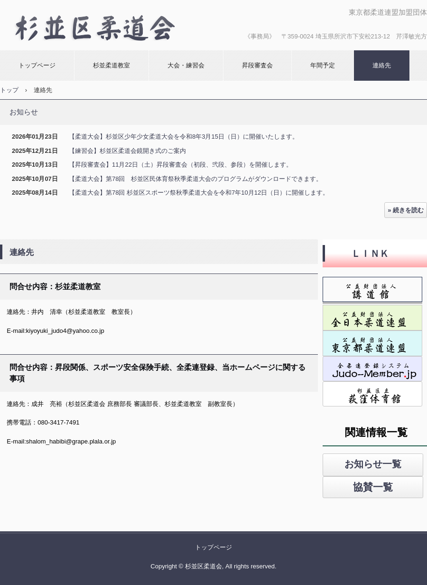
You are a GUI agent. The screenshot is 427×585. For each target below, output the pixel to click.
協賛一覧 (373, 486)
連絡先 (381, 65)
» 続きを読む (406, 210)
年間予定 (322, 65)
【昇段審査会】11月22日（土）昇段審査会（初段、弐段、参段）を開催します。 (180, 164)
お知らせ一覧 (372, 464)
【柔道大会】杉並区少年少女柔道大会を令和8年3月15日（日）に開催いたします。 (183, 136)
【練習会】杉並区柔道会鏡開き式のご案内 (127, 150)
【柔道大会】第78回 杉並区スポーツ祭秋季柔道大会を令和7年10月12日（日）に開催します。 (199, 192)
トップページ (37, 65)
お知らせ (23, 112)
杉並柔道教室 (111, 65)
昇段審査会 (257, 65)
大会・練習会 (185, 65)
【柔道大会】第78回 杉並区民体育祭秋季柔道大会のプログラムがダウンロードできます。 (195, 178)
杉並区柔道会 (102, 25)
